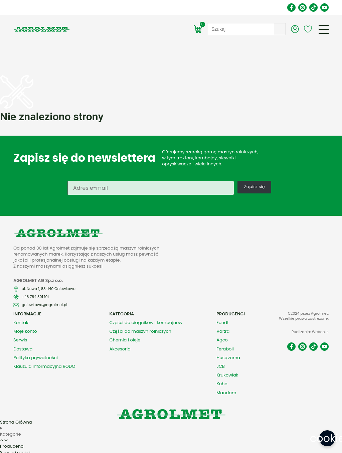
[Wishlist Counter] (308, 29)
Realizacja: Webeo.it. (310, 317)
